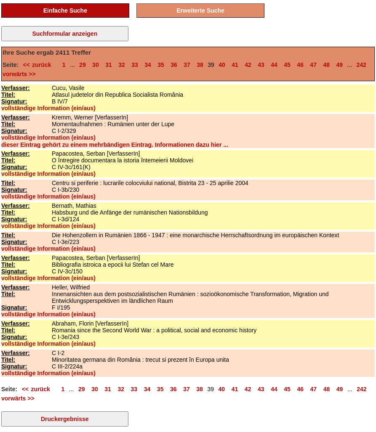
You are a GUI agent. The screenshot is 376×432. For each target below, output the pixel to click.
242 (361, 64)
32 (121, 64)
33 (134, 64)
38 (200, 64)
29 (82, 64)
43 (261, 64)
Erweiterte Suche (200, 10)
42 (248, 64)
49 (339, 64)
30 (95, 64)
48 (326, 64)
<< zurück (39, 64)
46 (300, 64)
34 (147, 64)
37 (187, 64)
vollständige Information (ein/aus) (48, 108)
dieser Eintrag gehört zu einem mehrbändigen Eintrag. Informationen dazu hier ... (114, 144)
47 (313, 64)
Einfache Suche (65, 10)
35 (160, 64)
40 (222, 64)
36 (174, 64)
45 (287, 64)
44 (274, 64)
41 (235, 64)
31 (108, 64)
